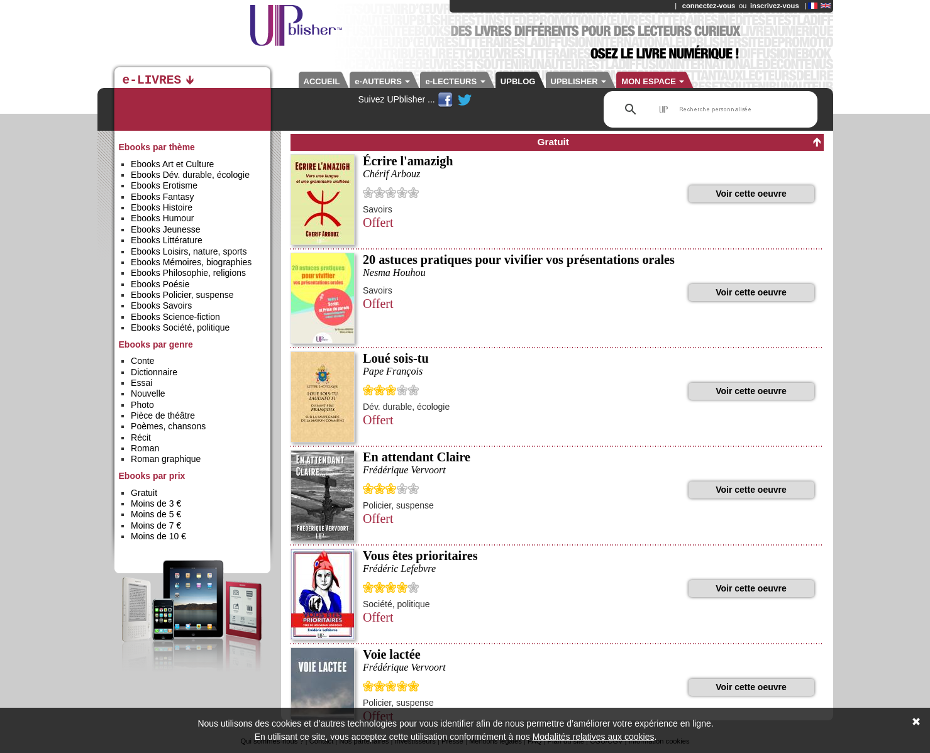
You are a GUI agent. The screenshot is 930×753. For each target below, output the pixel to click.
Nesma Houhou (394, 272)
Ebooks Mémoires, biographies (191, 262)
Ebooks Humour (162, 218)
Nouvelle (148, 393)
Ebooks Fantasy (162, 197)
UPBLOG (518, 81)
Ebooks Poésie (160, 284)
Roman (145, 448)
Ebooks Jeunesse (166, 229)
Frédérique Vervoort (404, 469)
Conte (142, 361)
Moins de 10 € (158, 536)
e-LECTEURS (455, 81)
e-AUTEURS (382, 81)
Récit (141, 437)
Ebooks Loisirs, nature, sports (188, 251)
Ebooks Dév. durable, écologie (190, 175)
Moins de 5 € (156, 514)
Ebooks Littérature (166, 240)
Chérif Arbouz (391, 173)
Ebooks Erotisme (164, 185)
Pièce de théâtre (163, 415)
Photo (142, 405)
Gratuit (144, 493)
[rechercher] (708, 109)
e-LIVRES (152, 80)
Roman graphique (166, 459)
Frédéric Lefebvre (399, 568)
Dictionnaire (154, 372)
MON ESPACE (652, 81)
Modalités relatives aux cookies (594, 737)
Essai (141, 383)
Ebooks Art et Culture (172, 164)
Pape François (393, 371)
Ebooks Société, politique (180, 327)
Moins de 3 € (156, 503)
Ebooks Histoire (161, 207)
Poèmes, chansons (168, 426)
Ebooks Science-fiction (175, 317)
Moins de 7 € (156, 525)
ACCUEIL (322, 81)
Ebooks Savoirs (161, 305)
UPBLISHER (579, 81)
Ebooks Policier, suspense (182, 295)
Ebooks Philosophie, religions (188, 273)
